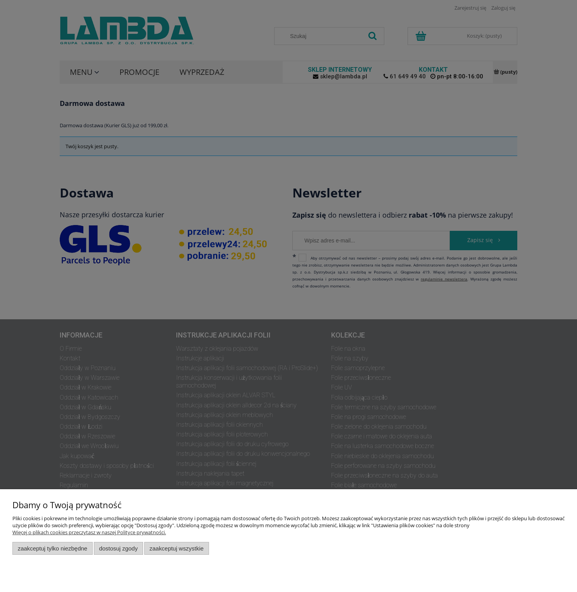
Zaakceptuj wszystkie (177, 548)
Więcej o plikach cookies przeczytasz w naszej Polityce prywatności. (89, 532)
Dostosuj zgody (118, 548)
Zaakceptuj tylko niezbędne (52, 548)
